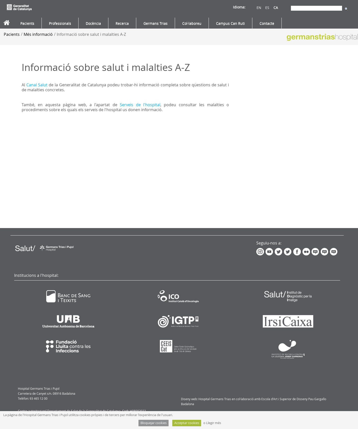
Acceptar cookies (186, 423)
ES (267, 7)
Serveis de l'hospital (140, 104)
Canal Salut (36, 85)
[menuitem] (27, 23)
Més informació (38, 34)
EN (259, 7)
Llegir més (213, 423)
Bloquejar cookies (153, 423)
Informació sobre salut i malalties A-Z (91, 34)
